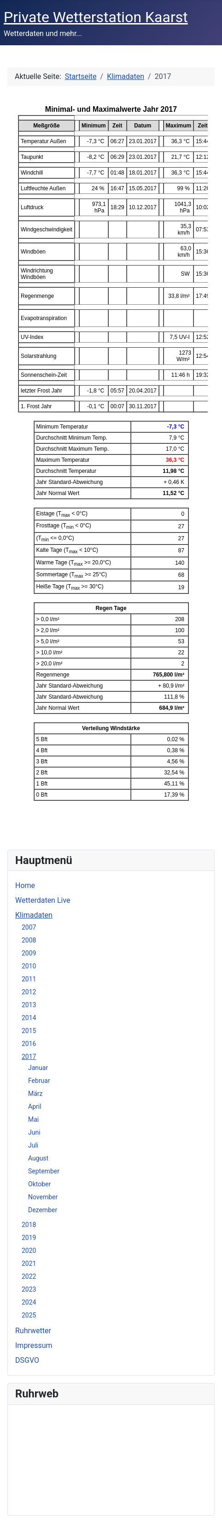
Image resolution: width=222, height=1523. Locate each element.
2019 (29, 1237)
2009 (29, 953)
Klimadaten (34, 915)
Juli (33, 1145)
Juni (34, 1132)
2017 (29, 1056)
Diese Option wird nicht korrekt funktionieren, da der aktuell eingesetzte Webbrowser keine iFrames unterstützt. (111, 466)
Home (25, 885)
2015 (29, 1030)
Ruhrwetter (33, 1330)
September (43, 1171)
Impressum (34, 1345)
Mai (33, 1119)
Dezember (42, 1210)
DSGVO (27, 1360)
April (34, 1106)
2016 (29, 1043)
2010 (29, 966)
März (35, 1093)
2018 (29, 1224)
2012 (29, 992)
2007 (29, 927)
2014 (29, 1017)
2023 (29, 1289)
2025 (29, 1315)
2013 (29, 1005)
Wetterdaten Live (42, 900)
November (43, 1197)
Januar (38, 1067)
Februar (39, 1080)
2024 (29, 1302)
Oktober (39, 1184)
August (38, 1158)
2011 (29, 979)
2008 (29, 940)
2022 (29, 1276)
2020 (29, 1250)
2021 (29, 1263)
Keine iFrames (111, 1458)
